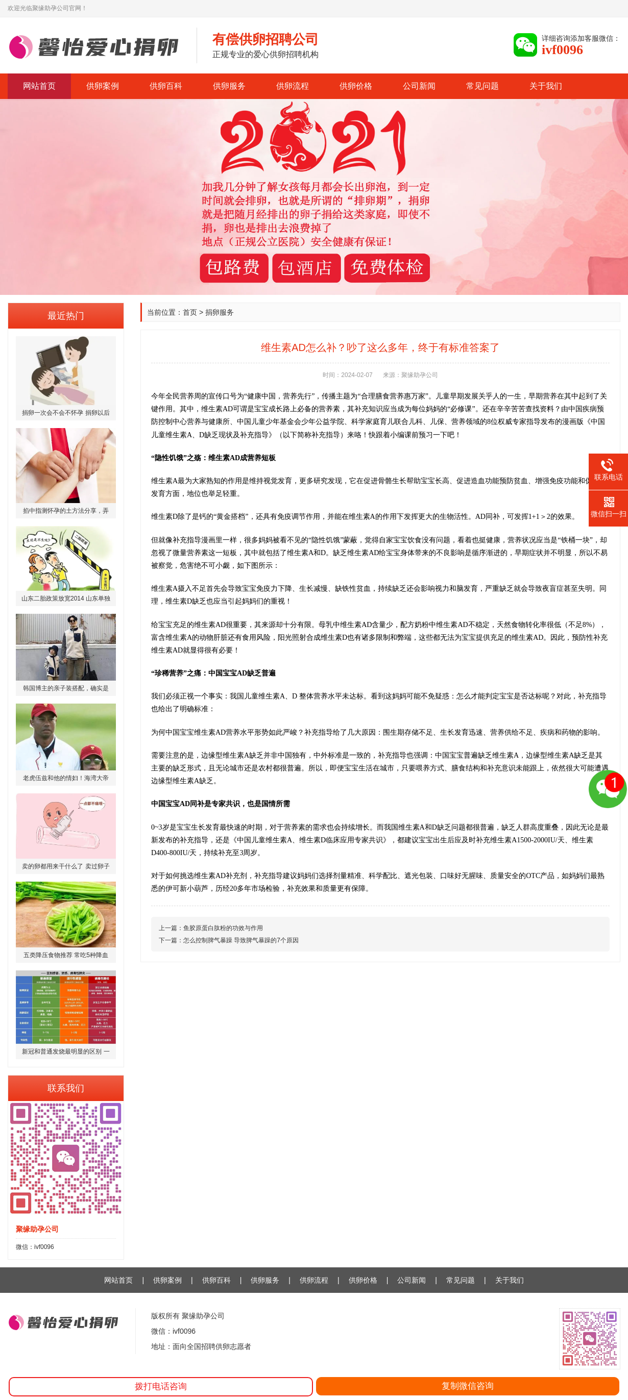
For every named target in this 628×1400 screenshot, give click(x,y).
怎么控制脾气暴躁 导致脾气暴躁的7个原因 (241, 940)
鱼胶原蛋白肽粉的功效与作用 (223, 928)
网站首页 (39, 86)
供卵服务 (229, 86)
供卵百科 (166, 86)
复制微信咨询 (468, 1386)
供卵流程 (292, 86)
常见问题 (482, 86)
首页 (190, 312)
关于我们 (545, 86)
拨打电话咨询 (161, 1386)
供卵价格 (356, 86)
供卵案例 (102, 86)
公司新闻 (419, 86)
